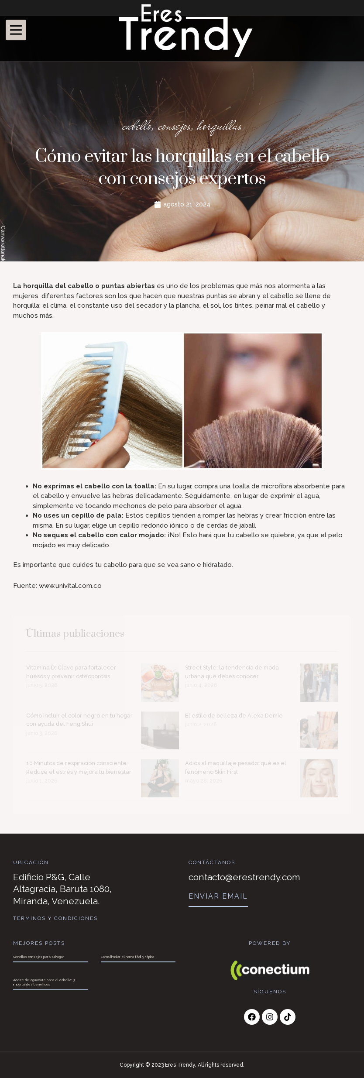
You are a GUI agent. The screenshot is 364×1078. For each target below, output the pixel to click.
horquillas (220, 125)
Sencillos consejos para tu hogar (38, 956)
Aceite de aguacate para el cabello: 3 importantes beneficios (44, 981)
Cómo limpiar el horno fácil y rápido (127, 956)
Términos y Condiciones (55, 918)
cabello (136, 125)
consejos (174, 125)
